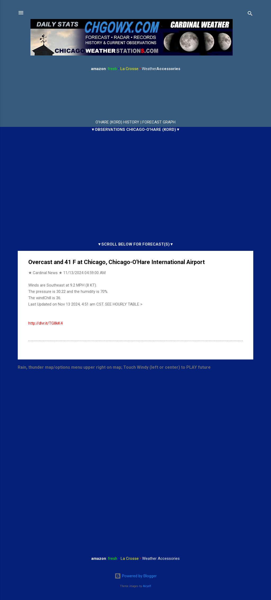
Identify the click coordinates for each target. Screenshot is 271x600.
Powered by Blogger (136, 576)
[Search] (250, 14)
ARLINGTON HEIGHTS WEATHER (135, 96)
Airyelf (147, 586)
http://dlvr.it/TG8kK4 (45, 323)
